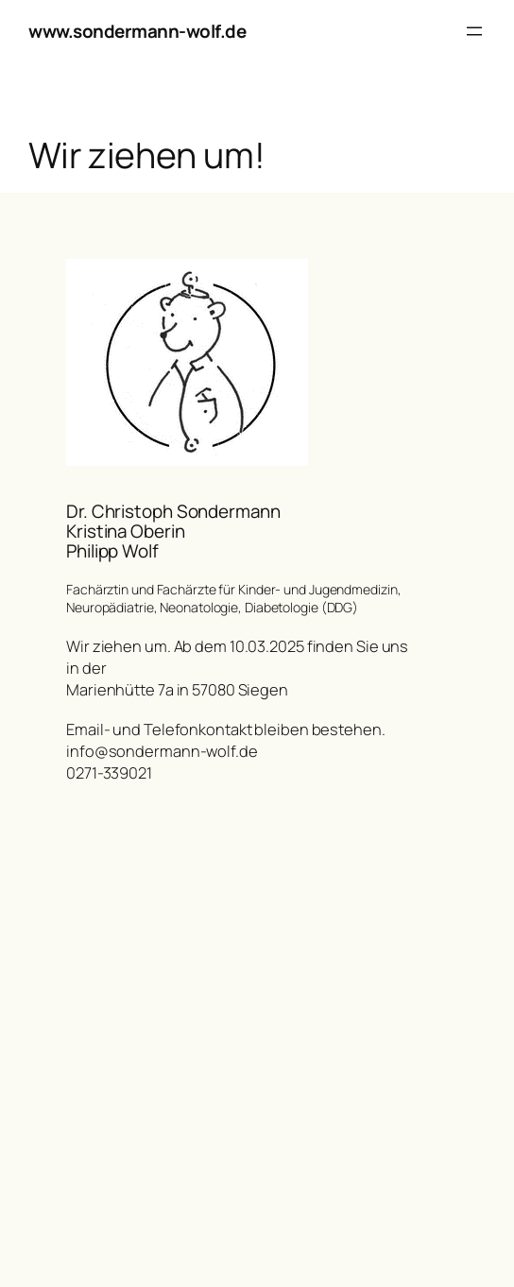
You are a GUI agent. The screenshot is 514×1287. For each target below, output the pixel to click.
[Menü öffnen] (474, 31)
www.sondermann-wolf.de (137, 31)
